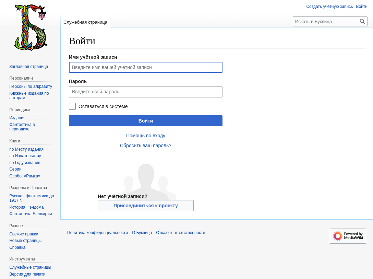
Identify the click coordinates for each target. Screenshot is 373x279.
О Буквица (142, 232)
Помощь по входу (145, 135)
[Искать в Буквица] (330, 21)
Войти (146, 121)
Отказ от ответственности (180, 232)
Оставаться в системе (103, 106)
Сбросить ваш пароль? (145, 145)
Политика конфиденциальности (97, 232)
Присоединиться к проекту (145, 205)
